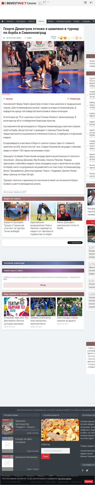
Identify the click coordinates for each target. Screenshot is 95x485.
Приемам (88, 481)
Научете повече (64, 478)
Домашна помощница (26, 457)
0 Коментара (75, 99)
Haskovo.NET (19, 192)
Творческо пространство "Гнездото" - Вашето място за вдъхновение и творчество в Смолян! (27, 426)
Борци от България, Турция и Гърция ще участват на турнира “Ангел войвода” (14, 227)
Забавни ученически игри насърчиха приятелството (40, 320)
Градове (86, 21)
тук (5, 279)
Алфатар (45, 444)
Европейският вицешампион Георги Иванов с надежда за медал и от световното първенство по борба (41, 228)
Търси (45, 456)
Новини (41, 21)
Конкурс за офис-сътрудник (23, 440)
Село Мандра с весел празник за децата (67, 319)
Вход (43, 285)
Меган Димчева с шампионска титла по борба (68, 225)
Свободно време (63, 21)
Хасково (9, 99)
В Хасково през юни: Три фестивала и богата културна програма (16, 320)
